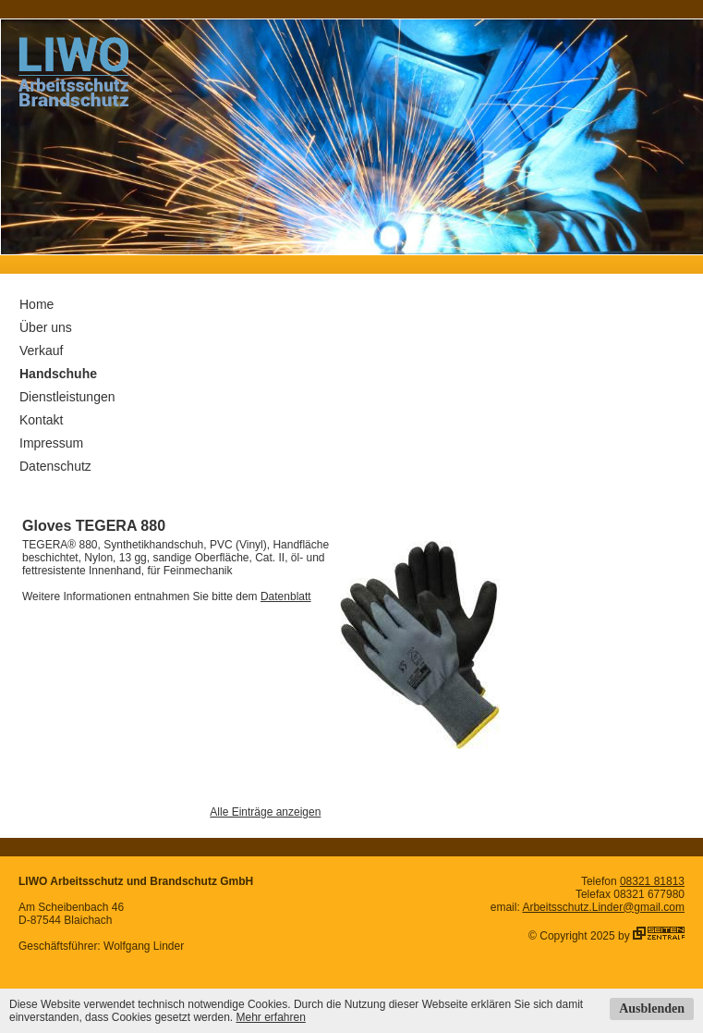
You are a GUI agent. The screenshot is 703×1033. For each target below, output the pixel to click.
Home (36, 304)
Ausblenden (652, 1008)
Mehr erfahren (270, 1017)
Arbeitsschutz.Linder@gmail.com (603, 907)
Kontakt (41, 419)
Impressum (51, 443)
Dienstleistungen (67, 396)
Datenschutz (55, 466)
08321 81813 (652, 881)
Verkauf (41, 350)
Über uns (45, 327)
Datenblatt (286, 596)
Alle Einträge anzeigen (265, 811)
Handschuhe (58, 373)
